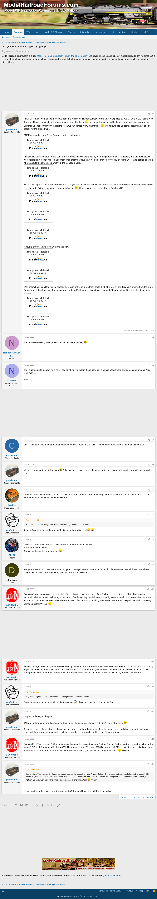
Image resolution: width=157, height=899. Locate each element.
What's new (32, 32)
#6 (153, 490)
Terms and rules (116, 891)
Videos (71, 32)
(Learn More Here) (112, 875)
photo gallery (81, 56)
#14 (152, 739)
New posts (5, 37)
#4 (153, 440)
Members (100, 32)
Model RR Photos (53, 32)
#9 (153, 564)
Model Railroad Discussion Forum (53, 56)
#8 (153, 539)
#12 (152, 686)
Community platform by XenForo (78, 896)
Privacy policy (131, 891)
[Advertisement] (78, 87)
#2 (153, 337)
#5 (153, 465)
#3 (153, 365)
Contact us (103, 891)
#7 (153, 514)
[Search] (149, 32)
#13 (152, 711)
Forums (18, 32)
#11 (152, 662)
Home (7, 32)
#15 (152, 764)
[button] (40, 32)
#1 (153, 114)
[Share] (149, 114)
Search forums (19, 37)
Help (141, 891)
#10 (152, 589)
